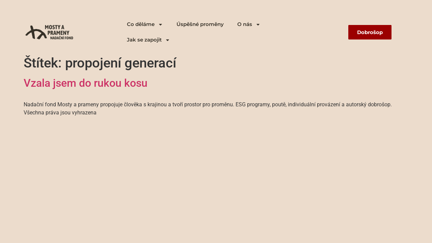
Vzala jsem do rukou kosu (85, 83)
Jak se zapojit (148, 40)
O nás (249, 24)
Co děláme (145, 24)
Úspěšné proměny (200, 24)
